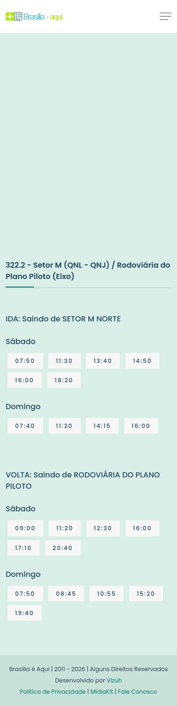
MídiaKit (102, 692)
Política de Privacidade (52, 692)
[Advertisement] (88, 156)
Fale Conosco (137, 692)
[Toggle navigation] (165, 16)
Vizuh (114, 680)
